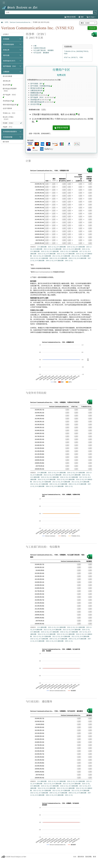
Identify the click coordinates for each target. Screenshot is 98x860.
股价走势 (6, 141)
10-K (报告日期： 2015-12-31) (55, 254)
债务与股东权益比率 (10, 104)
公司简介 (6, 34)
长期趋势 (6, 71)
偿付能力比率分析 (37, 88)
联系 (94, 856)
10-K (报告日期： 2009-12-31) (48, 258)
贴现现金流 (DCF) (9, 61)
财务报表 (6, 39)
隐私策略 (88, 856)
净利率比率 (6, 81)
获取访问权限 (70, 17)
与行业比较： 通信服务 (41, 52)
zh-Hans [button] (90, 17)
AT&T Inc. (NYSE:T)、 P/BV (73, 57)
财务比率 (6, 50)
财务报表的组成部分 (10, 131)
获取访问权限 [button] (61, 127)
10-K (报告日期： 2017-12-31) (78, 251)
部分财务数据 (7, 76)
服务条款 (81, 856)
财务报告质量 (7, 137)
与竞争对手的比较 (39, 48)
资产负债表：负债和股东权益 (41, 86)
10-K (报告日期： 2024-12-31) (65, 247)
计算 (34, 46)
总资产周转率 (7, 108)
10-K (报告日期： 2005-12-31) (63, 260)
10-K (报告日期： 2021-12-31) (61, 249)
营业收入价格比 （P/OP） (8, 118)
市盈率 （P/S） (8, 127)
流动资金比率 (8, 101)
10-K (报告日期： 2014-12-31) (74, 254)
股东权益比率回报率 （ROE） (10, 89)
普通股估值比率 (36, 93)
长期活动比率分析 (37, 90)
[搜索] (49, 12)
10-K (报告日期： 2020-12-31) (80, 249)
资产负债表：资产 (37, 83)
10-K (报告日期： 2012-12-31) (51, 256)
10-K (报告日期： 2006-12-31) (44, 260)
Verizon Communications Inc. (20, 22)
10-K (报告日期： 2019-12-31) (39, 251)
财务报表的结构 (8, 44)
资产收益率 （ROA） (10, 95)
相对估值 (6, 55)
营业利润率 (7, 85)
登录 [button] (81, 17)
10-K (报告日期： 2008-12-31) (67, 258)
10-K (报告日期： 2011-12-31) (70, 256)
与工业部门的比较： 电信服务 (43, 50)
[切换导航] (4, 3)
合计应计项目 (35, 104)
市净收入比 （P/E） (9, 113)
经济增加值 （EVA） (10, 66)
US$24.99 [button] (92, 28)
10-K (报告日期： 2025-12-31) (46, 247)
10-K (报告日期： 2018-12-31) (58, 251)
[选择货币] (88, 23)
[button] (76, 114)
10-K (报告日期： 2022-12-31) (42, 249)
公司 (6, 22)
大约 (74, 856)
